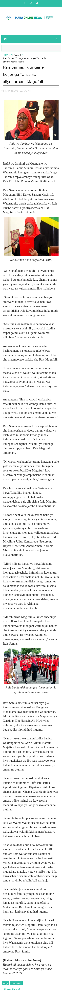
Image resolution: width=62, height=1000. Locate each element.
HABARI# (16, 983)
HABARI (16, 54)
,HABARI (26, 90)
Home (6, 54)
